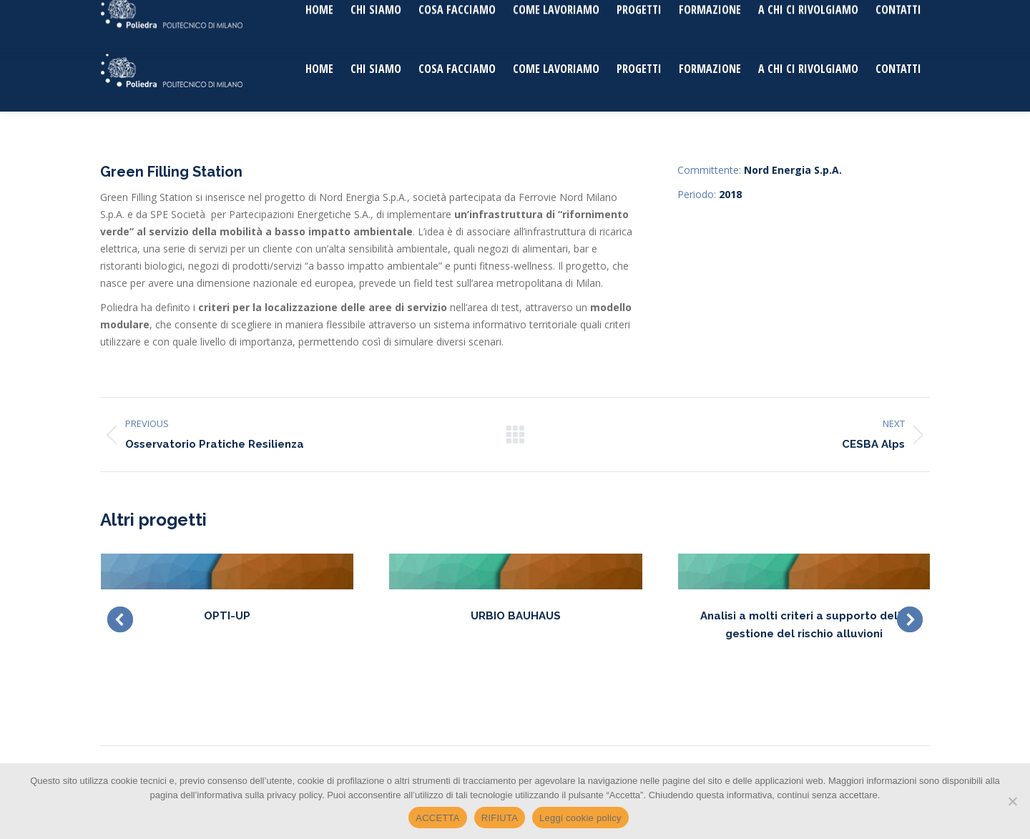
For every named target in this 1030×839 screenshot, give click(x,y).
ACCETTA (437, 818)
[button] (120, 619)
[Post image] (227, 571)
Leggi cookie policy (580, 818)
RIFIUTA (499, 818)
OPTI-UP (227, 615)
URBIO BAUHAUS (516, 615)
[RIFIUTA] (1012, 801)
